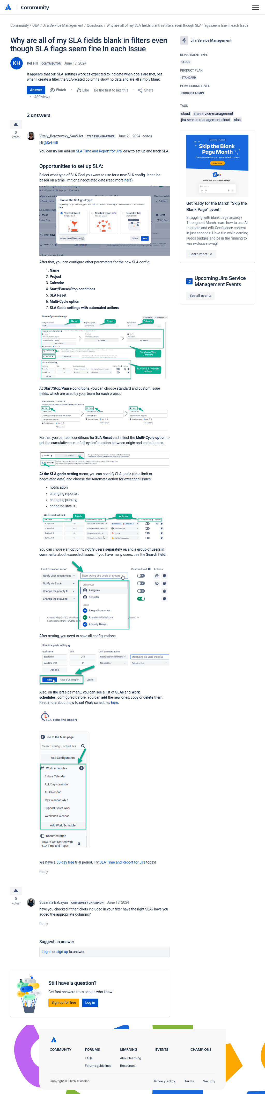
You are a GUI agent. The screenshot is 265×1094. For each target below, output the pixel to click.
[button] (104, 221)
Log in (46, 953)
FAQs (88, 1058)
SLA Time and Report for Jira (99, 152)
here (127, 181)
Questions (95, 25)
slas (237, 120)
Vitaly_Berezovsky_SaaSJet (61, 137)
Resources (127, 1066)
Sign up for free (63, 1004)
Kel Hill (32, 63)
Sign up (62, 953)
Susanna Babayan (53, 904)
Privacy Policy (164, 1081)
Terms (189, 1081)
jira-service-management (213, 113)
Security (209, 1081)
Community (35, 7)
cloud (185, 113)
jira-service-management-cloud (205, 120)
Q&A (35, 25)
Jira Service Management (63, 25)
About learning (130, 1058)
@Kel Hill (51, 144)
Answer (36, 90)
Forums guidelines (98, 1066)
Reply (43, 872)
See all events (200, 295)
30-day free (65, 863)
